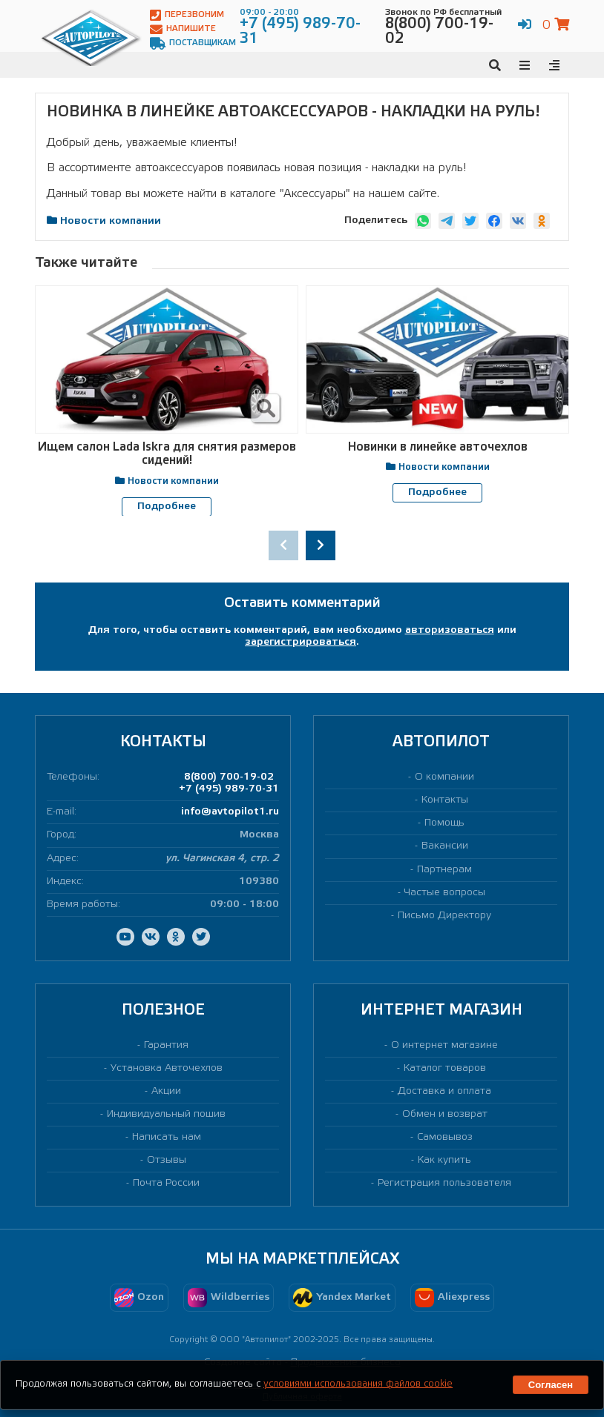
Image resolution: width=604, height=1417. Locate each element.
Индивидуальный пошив (166, 1114)
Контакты (444, 800)
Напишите (183, 29)
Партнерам (444, 869)
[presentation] (283, 545)
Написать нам (166, 1137)
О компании (444, 777)
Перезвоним (187, 15)
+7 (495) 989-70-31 (229, 789)
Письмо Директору (444, 915)
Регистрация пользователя (444, 1183)
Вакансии (444, 846)
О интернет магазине (444, 1044)
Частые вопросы (444, 892)
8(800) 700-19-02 (229, 777)
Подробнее (166, 506)
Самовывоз (445, 1137)
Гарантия (166, 1044)
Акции (166, 1091)
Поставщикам (193, 43)
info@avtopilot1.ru (230, 812)
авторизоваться (449, 630)
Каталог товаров (445, 1067)
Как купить (444, 1160)
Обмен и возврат (445, 1114)
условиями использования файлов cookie (358, 1384)
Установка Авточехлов (167, 1067)
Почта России (166, 1183)
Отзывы (166, 1160)
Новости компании (110, 221)
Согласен (550, 1384)
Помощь (444, 823)
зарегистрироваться (300, 642)
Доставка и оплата (444, 1091)
